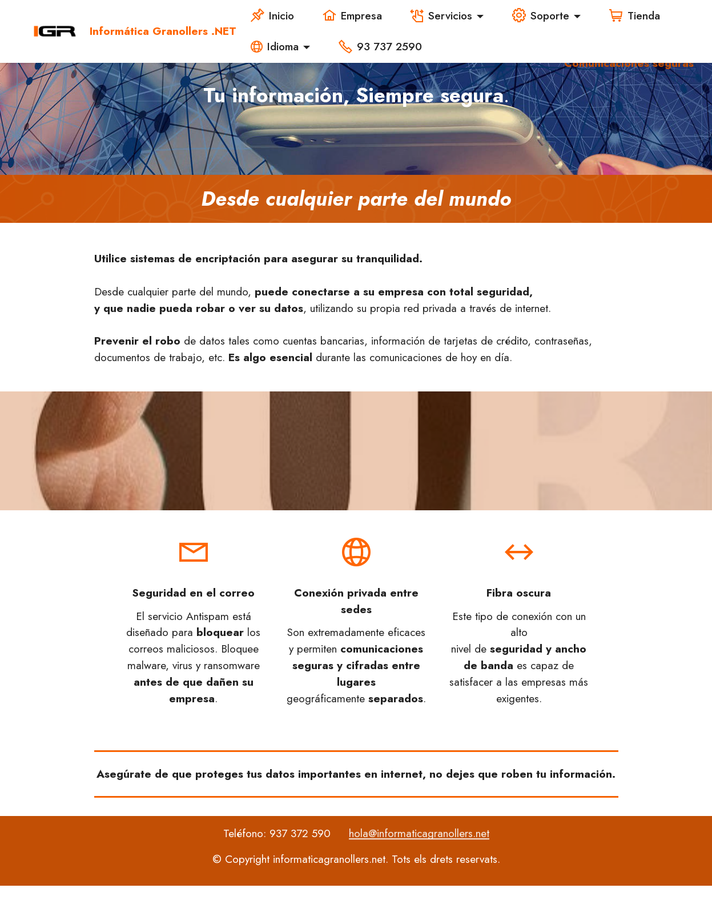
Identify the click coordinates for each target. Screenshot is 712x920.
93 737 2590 (382, 46)
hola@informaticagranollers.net (419, 863)
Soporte (540, 15)
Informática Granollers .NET (163, 31)
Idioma (275, 46)
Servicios (441, 15)
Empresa (352, 15)
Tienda (634, 15)
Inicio (272, 15)
